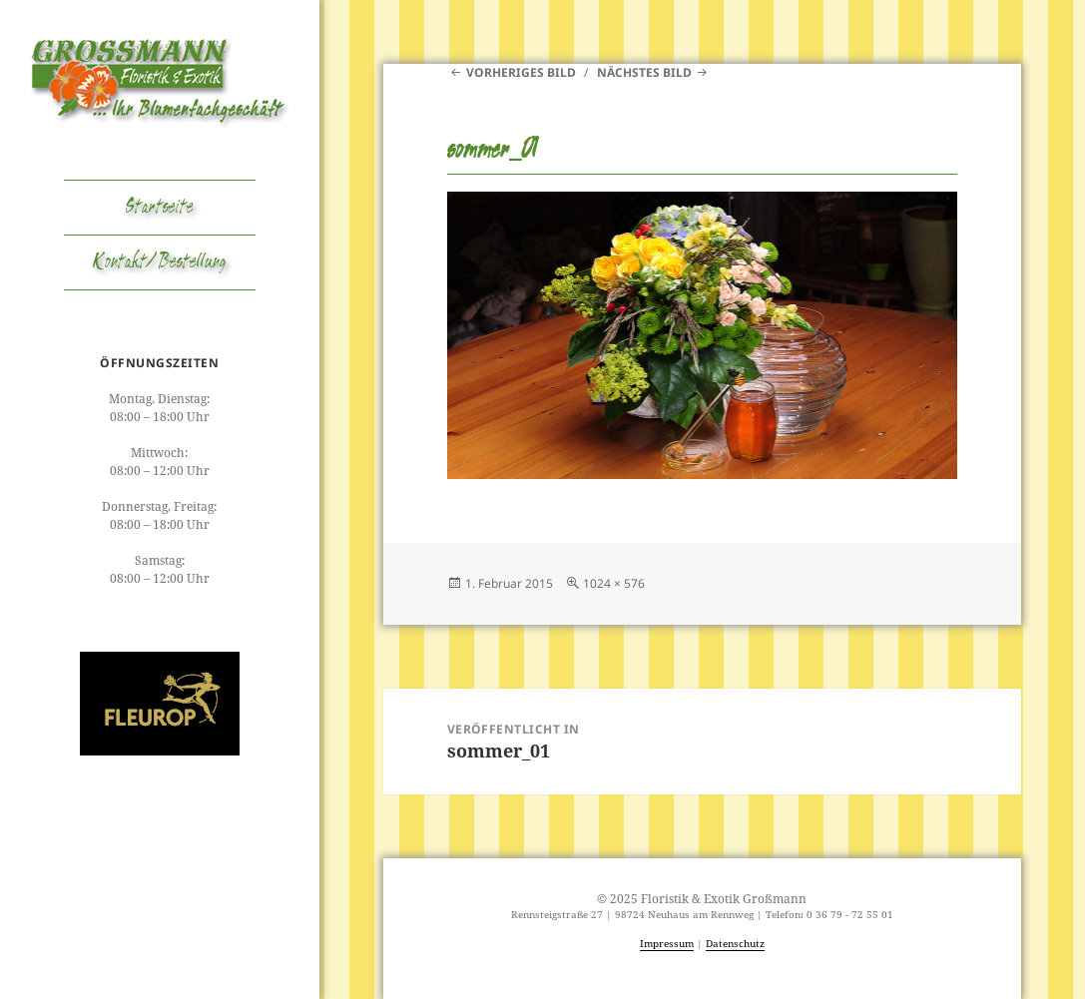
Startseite (160, 208)
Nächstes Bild (644, 72)
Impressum (667, 943)
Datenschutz (735, 943)
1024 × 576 (614, 583)
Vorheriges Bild (521, 72)
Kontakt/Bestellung (160, 262)
